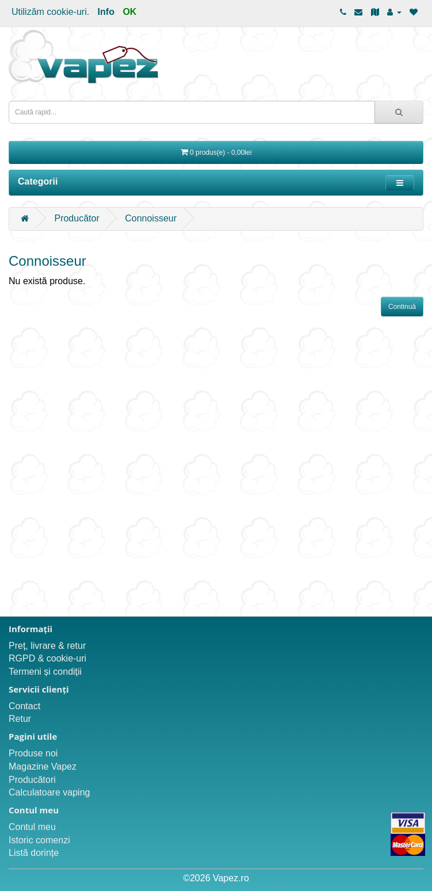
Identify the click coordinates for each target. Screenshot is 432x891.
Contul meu (32, 827)
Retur (20, 719)
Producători (32, 780)
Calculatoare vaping (49, 792)
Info (106, 12)
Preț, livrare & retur (47, 646)
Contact (24, 706)
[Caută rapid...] (398, 112)
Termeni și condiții (45, 671)
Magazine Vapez (43, 766)
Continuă (402, 307)
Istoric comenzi (39, 840)
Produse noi (33, 753)
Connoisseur (151, 218)
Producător (76, 218)
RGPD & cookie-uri (47, 658)
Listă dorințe (34, 853)
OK (129, 12)
